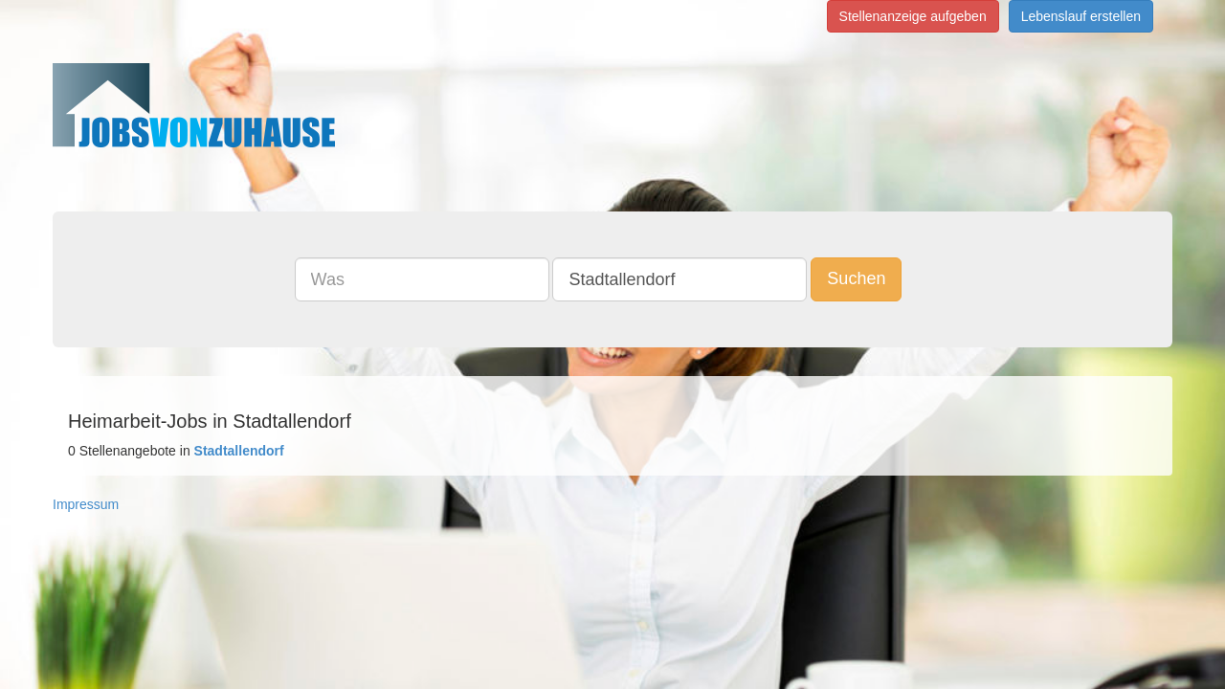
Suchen (870, 278)
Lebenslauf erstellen (1081, 16)
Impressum (86, 504)
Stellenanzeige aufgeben (913, 16)
